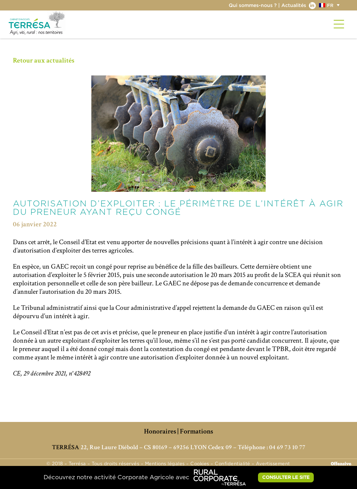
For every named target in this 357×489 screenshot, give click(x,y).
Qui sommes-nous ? (253, 5)
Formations (196, 431)
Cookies (199, 464)
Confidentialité (232, 464)
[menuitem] (330, 5)
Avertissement (273, 464)
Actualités (293, 5)
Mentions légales (165, 464)
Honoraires (160, 431)
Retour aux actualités (43, 60)
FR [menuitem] (330, 5)
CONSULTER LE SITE (286, 477)
